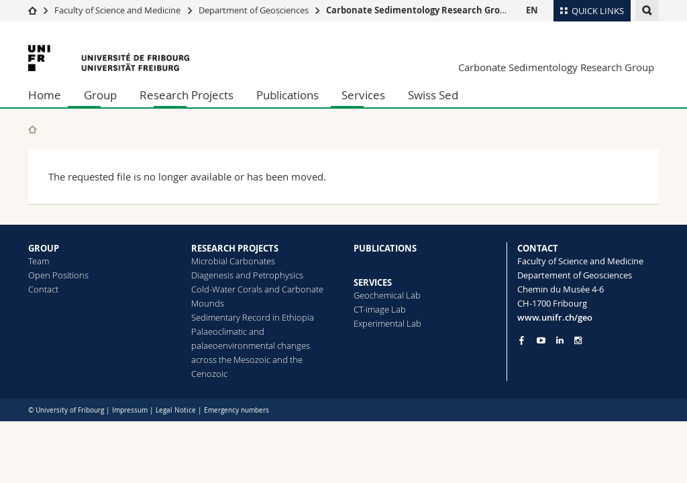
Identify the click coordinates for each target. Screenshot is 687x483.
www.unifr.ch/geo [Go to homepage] (554, 317)
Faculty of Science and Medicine (117, 10)
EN (532, 10)
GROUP (43, 248)
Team (38, 261)
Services (363, 95)
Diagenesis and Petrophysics (247, 275)
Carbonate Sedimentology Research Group (418, 10)
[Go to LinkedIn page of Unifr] (560, 340)
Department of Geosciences (254, 10)
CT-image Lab (380, 309)
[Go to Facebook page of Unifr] (521, 340)
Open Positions (58, 275)
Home (44, 95)
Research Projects (186, 95)
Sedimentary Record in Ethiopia (252, 317)
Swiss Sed (433, 95)
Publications (287, 95)
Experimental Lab (387, 323)
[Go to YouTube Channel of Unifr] (541, 340)
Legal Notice (176, 410)
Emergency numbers (236, 410)
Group (100, 95)
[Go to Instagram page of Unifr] (578, 340)
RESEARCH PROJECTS (234, 248)
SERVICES (373, 282)
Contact (43, 289)
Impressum (130, 410)
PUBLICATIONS (385, 248)
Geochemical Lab (387, 295)
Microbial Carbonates (233, 261)
